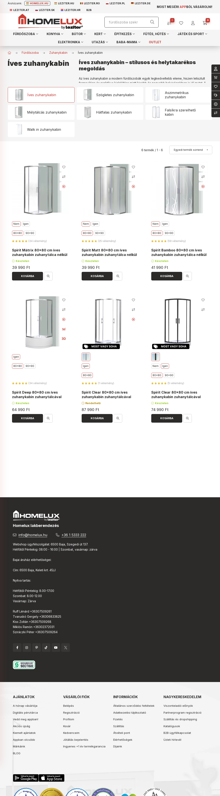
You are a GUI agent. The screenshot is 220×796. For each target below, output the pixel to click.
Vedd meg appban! (25, 719)
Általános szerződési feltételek (133, 705)
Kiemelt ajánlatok (24, 732)
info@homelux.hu (32, 535)
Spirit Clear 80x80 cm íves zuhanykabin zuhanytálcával (106, 394)
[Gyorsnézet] (48, 276)
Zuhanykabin (58, 52)
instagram (27, 647)
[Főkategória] (9, 52)
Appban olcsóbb (24, 739)
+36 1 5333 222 (73, 535)
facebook (17, 647)
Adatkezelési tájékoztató (129, 712)
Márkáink (19, 746)
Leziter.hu (64, 3)
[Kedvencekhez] (64, 167)
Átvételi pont (121, 732)
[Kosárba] (27, 276)
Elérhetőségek (122, 739)
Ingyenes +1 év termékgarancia (84, 746)
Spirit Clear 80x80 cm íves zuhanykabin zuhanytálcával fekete (176, 396)
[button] (25, 34)
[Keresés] (152, 22)
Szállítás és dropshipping (180, 719)
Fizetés (118, 719)
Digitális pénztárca (25, 712)
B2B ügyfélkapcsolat (177, 732)
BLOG (16, 753)
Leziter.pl (115, 3)
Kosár (67, 726)
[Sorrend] (190, 150)
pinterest (36, 647)
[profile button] (182, 21)
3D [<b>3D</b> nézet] (64, 338)
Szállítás (118, 726)
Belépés (68, 705)
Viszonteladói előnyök (178, 705)
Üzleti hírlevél (172, 739)
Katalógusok (171, 726)
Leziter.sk (45, 10)
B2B (89, 10)
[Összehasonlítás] (171, 21)
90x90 (30, 233)
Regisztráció (71, 712)
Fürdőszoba (30, 52)
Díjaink (117, 746)
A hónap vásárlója (25, 705)
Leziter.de (141, 3)
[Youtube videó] (64, 186)
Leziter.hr (70, 10)
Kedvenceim (71, 732)
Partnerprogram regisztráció (182, 712)
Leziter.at (19, 10)
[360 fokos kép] (64, 329)
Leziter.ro (90, 3)
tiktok (46, 647)
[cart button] (206, 21)
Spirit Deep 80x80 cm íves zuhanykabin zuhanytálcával (36, 394)
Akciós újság (21, 726)
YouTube (56, 647)
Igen (26, 223)
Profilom (68, 719)
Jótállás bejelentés (75, 739)
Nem (156, 366)
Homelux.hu (37, 3)
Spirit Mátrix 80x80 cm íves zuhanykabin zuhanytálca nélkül (39, 252)
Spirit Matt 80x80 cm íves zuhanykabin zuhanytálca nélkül (109, 252)
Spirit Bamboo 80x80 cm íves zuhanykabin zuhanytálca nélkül (178, 252)
